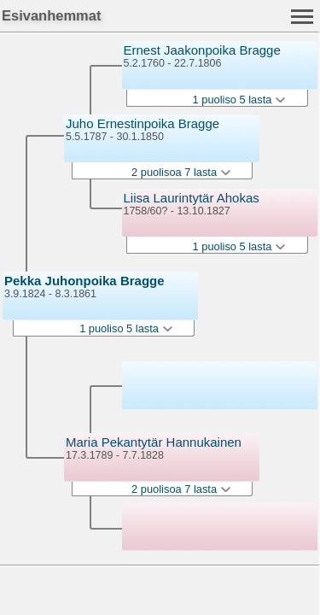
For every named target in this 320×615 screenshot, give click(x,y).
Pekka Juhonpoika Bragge (84, 280)
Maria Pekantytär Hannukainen (153, 442)
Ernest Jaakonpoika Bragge (202, 50)
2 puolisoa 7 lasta (180, 172)
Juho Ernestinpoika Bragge (142, 123)
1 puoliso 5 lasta (125, 328)
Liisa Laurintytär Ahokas (191, 197)
